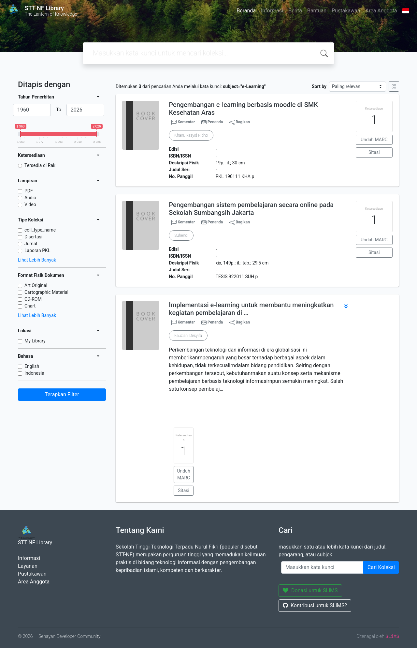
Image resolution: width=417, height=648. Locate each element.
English (31, 366)
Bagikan (239, 122)
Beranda (246, 11)
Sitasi (374, 152)
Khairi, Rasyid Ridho (191, 135)
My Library (35, 340)
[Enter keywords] (322, 567)
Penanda (215, 122)
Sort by (319, 86)
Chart (30, 306)
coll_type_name (40, 230)
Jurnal (30, 243)
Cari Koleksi (381, 567)
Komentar (183, 122)
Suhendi (181, 235)
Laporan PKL (37, 250)
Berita (295, 11)
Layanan (27, 566)
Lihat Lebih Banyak (37, 260)
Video (30, 204)
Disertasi (33, 236)
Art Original (35, 285)
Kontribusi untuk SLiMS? (315, 605)
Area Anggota (381, 11)
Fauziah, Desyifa (188, 335)
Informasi (272, 11)
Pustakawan (346, 11)
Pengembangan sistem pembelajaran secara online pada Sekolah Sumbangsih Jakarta (251, 209)
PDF (28, 190)
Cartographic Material (46, 292)
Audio (30, 197)
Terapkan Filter (62, 394)
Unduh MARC (374, 139)
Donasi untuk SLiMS (310, 590)
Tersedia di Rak (39, 165)
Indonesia (34, 373)
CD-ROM (33, 299)
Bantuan (316, 11)
